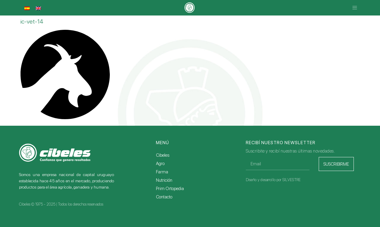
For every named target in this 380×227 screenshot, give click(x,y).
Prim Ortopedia (170, 188)
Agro (160, 163)
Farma (162, 172)
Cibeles (162, 155)
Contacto (164, 197)
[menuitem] (27, 8)
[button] (355, 8)
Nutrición (164, 180)
